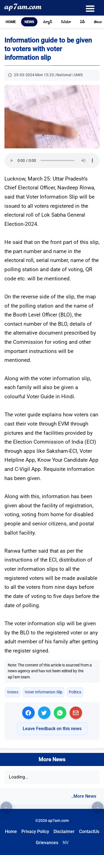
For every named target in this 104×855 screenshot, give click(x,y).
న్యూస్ (47, 22)
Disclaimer (64, 831)
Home (11, 22)
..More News (83, 796)
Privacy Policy (35, 831)
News (29, 22)
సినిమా (66, 22)
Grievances (47, 842)
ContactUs (89, 831)
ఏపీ (82, 22)
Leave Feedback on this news (52, 728)
